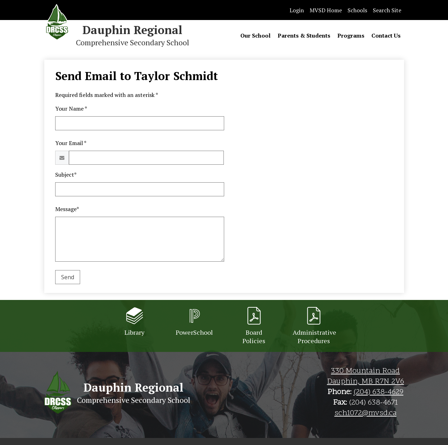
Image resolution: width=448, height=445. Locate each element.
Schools (357, 10)
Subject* (66, 174)
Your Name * (71, 108)
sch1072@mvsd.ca (366, 413)
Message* (67, 209)
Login (297, 10)
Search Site (387, 10)
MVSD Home (326, 10)
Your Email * (70, 143)
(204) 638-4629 (378, 392)
